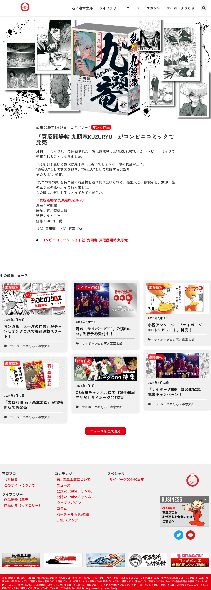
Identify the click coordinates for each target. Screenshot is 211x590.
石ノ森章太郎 (82, 7)
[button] (204, 8)
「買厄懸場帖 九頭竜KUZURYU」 (61, 199)
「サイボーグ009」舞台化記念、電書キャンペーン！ (176, 391)
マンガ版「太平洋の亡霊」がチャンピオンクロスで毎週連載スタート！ (33, 331)
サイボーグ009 (20, 346)
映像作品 (84, 360)
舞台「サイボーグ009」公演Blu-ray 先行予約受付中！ (103, 331)
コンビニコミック (56, 239)
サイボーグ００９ (180, 7)
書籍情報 (12, 287)
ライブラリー (109, 7)
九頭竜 (92, 239)
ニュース (133, 7)
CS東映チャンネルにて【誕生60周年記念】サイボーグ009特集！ (105, 394)
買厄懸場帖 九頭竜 (113, 239)
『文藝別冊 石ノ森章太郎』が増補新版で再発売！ (33, 404)
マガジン (153, 7)
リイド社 (78, 239)
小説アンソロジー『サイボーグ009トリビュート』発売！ (175, 327)
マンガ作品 (101, 127)
